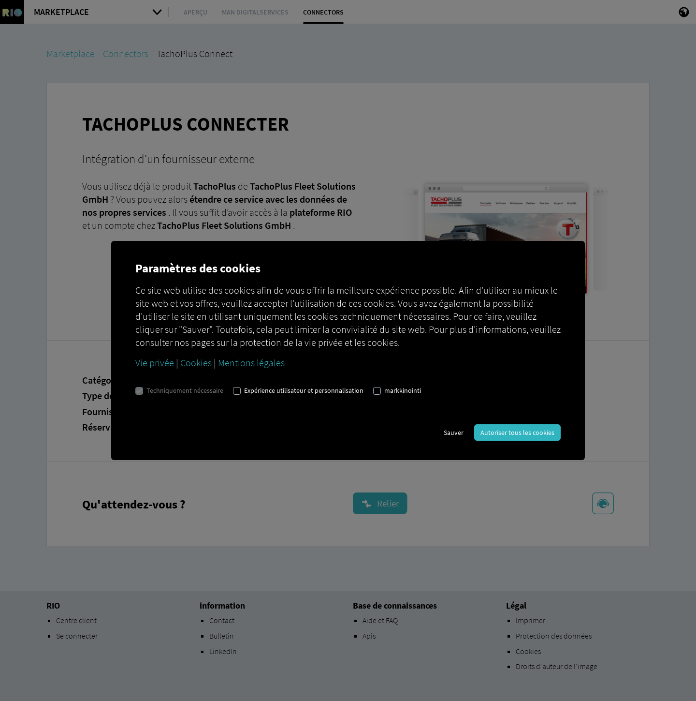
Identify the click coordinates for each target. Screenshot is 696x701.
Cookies (196, 363)
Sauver (454, 432)
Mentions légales (251, 363)
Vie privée (154, 363)
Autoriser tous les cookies (517, 432)
